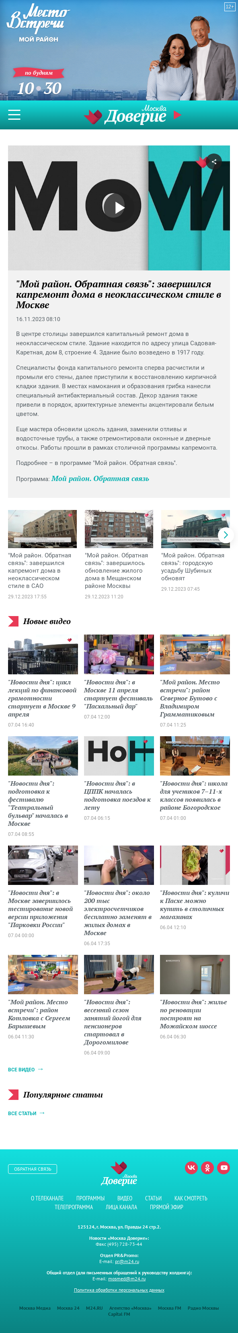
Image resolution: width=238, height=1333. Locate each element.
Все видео (21, 1070)
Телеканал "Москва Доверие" (125, 114)
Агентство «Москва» (130, 1308)
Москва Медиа (35, 1308)
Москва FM (169, 1308)
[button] (226, 535)
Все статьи (22, 1113)
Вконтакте (191, 1167)
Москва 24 (68, 1308)
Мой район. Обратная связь (100, 478)
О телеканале (47, 1198)
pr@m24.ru (127, 1261)
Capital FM (119, 1314)
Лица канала (121, 1207)
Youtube (223, 1167)
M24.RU (94, 1308)
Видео (124, 1198)
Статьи (153, 1198)
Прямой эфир (178, 115)
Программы (90, 1198)
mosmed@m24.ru (127, 1279)
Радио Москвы (203, 1308)
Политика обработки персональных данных (119, 1290)
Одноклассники (207, 1167)
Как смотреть (190, 1198)
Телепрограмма (74, 1207)
